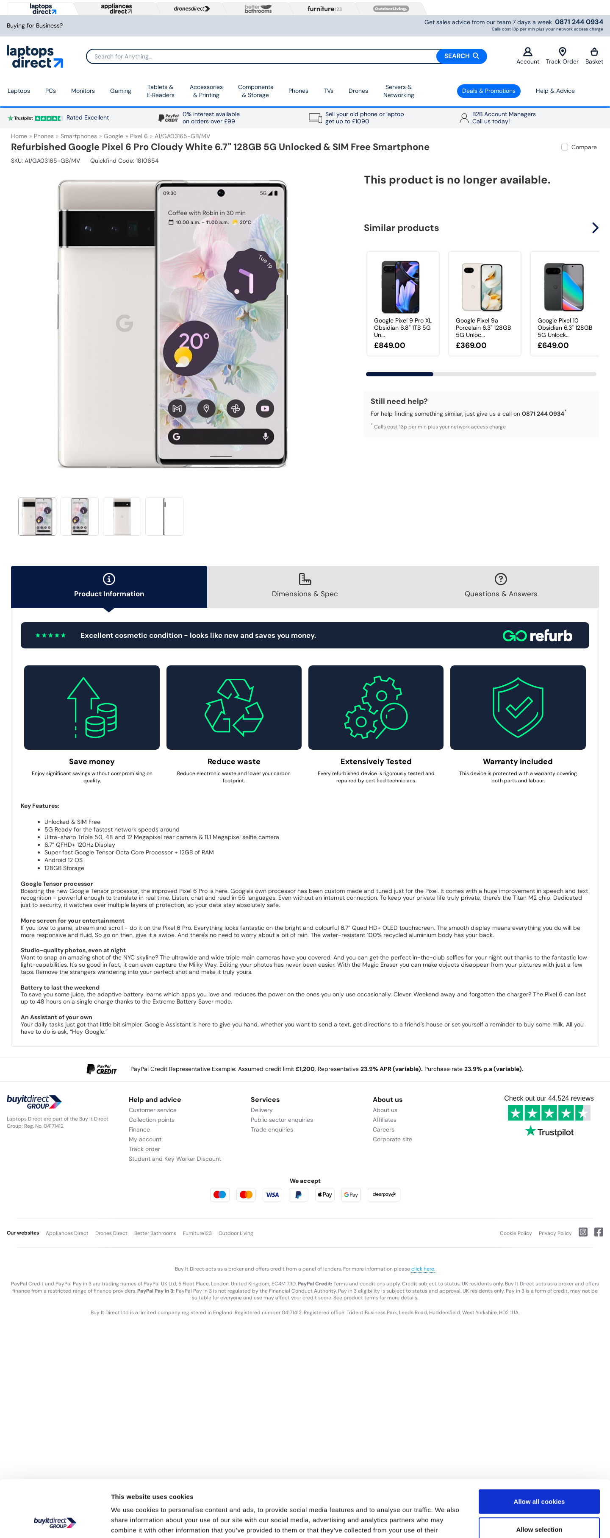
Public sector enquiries (282, 1120)
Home (19, 136)
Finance (139, 1129)
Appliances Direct (67, 1233)
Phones (298, 91)
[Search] (286, 56)
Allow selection (539, 1476)
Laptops (19, 91)
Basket (594, 56)
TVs (328, 91)
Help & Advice (555, 91)
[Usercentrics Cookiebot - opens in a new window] (55, 1521)
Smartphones (79, 136)
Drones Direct (111, 1233)
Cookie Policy (516, 1233)
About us (385, 1110)
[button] (596, 228)
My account (145, 1139)
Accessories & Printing (206, 91)
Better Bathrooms (155, 1233)
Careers (383, 1129)
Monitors (83, 91)
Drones (358, 91)
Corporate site (392, 1139)
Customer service (153, 1110)
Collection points (152, 1120)
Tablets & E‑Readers (161, 91)
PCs (50, 91)
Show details (444, 1521)
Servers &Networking (398, 91)
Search (461, 56)
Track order (144, 1149)
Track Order (562, 56)
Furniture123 (197, 1233)
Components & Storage (255, 91)
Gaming (120, 91)
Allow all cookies (539, 1448)
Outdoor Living (236, 1233)
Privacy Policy (555, 1233)
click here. (423, 1268)
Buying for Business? (35, 25)
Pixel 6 (139, 136)
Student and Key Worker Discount (175, 1159)
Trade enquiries (272, 1129)
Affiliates (384, 1120)
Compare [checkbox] (584, 147)
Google (113, 136)
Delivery (262, 1110)
